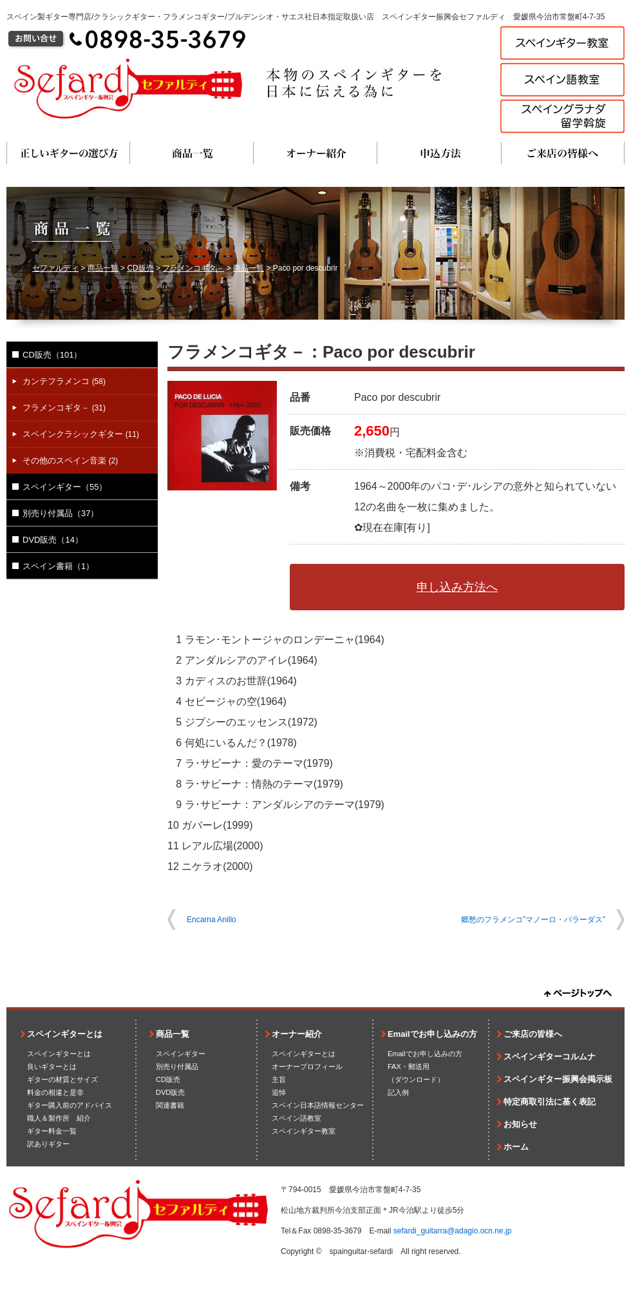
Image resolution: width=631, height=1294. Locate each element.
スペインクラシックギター (81, 434)
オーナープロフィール (307, 1066)
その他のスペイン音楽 (70, 460)
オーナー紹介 (315, 153)
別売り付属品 (177, 1066)
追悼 (279, 1092)
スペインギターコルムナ (550, 1056)
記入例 (398, 1092)
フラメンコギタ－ (193, 268)
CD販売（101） (52, 355)
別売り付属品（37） (61, 513)
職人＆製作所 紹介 (59, 1118)
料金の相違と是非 (55, 1092)
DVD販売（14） (53, 540)
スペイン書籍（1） (58, 566)
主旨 (279, 1079)
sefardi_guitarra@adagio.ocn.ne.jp (452, 1230)
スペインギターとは (64, 1034)
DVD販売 (170, 1092)
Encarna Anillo (211, 919)
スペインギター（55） (65, 487)
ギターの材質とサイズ (62, 1079)
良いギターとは (52, 1066)
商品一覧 (192, 153)
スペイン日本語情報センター (318, 1105)
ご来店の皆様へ (563, 153)
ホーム (516, 1147)
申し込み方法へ (457, 587)
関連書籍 (170, 1105)
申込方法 (439, 153)
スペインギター (180, 1053)
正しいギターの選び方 (68, 153)
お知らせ (520, 1124)
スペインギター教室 (303, 1131)
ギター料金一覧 (52, 1131)
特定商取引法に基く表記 (550, 1101)
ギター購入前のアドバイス (69, 1105)
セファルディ (55, 268)
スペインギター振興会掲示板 (558, 1079)
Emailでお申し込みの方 (432, 1034)
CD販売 (140, 268)
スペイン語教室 (296, 1118)
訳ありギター (48, 1144)
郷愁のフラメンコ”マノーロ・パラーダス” (533, 919)
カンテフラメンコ (64, 381)
